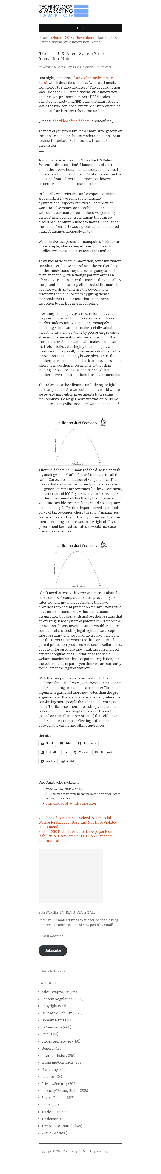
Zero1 (43, 83)
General (48, 1048)
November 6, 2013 (52, 67)
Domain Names (54, 1020)
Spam (46, 1105)
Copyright (49, 1006)
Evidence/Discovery (57, 1041)
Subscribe (52, 950)
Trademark (51, 1119)
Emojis (47, 1034)
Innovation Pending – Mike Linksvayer (71, 803)
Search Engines (54, 1098)
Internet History (54, 1055)
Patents (106, 67)
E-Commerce (52, 1027)
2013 (69, 38)
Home (57, 38)
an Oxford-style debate (94, 78)
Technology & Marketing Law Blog (85, 1151)
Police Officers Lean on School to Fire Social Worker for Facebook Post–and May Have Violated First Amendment (78, 822)
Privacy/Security (55, 1084)
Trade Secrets (53, 1112)
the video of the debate (71, 121)
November (84, 38)
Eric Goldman (83, 67)
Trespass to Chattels (58, 1126)
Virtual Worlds (53, 1133)
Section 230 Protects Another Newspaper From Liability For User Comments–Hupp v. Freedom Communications (76, 836)
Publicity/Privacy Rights (60, 1091)
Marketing (50, 1070)
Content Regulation (57, 999)
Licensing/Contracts (58, 1062)
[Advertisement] (71, 876)
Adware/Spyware (55, 992)
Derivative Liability (57, 1013)
